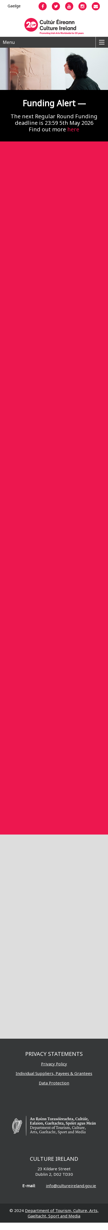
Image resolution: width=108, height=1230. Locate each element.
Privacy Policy (54, 1063)
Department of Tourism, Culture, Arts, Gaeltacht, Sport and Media (62, 1213)
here (73, 129)
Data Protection (54, 1083)
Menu (9, 42)
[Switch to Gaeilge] (14, 6)
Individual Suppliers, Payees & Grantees (54, 1073)
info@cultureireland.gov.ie (71, 1185)
